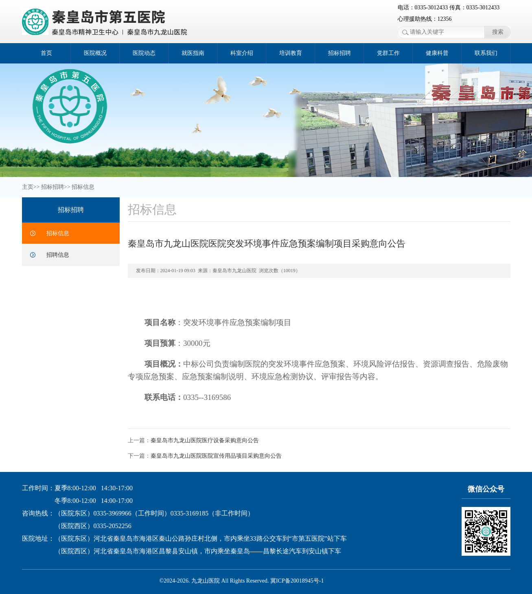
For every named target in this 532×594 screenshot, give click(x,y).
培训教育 (290, 53)
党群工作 (388, 53)
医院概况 (95, 53)
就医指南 (193, 53)
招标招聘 (339, 53)
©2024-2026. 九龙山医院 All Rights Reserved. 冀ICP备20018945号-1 (242, 581)
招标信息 (83, 187)
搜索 (498, 32)
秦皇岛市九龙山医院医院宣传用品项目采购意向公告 (216, 456)
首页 (46, 53)
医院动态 (144, 53)
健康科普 (437, 53)
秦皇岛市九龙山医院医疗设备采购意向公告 (205, 440)
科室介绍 (241, 53)
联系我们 (486, 53)
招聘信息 (57, 255)
